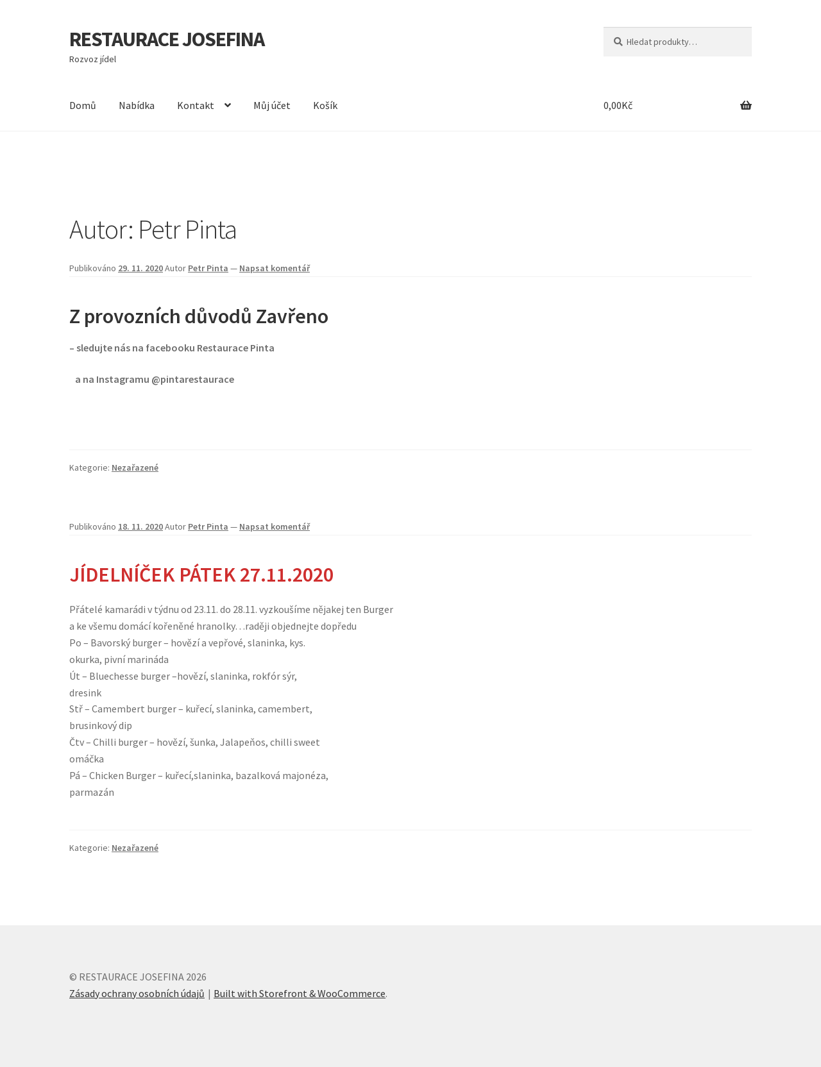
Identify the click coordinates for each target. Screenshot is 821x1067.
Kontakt (195, 105)
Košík (325, 105)
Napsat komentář (274, 268)
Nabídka (137, 105)
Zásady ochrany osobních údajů (137, 993)
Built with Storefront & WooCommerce (299, 993)
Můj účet (272, 105)
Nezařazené (135, 467)
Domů (82, 105)
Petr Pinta (208, 268)
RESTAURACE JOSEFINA (166, 39)
